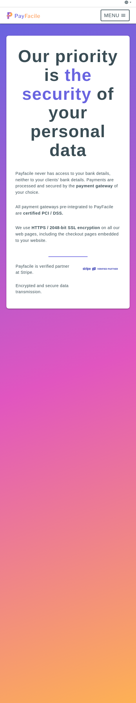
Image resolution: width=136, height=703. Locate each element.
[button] (24, 15)
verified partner (53, 266)
